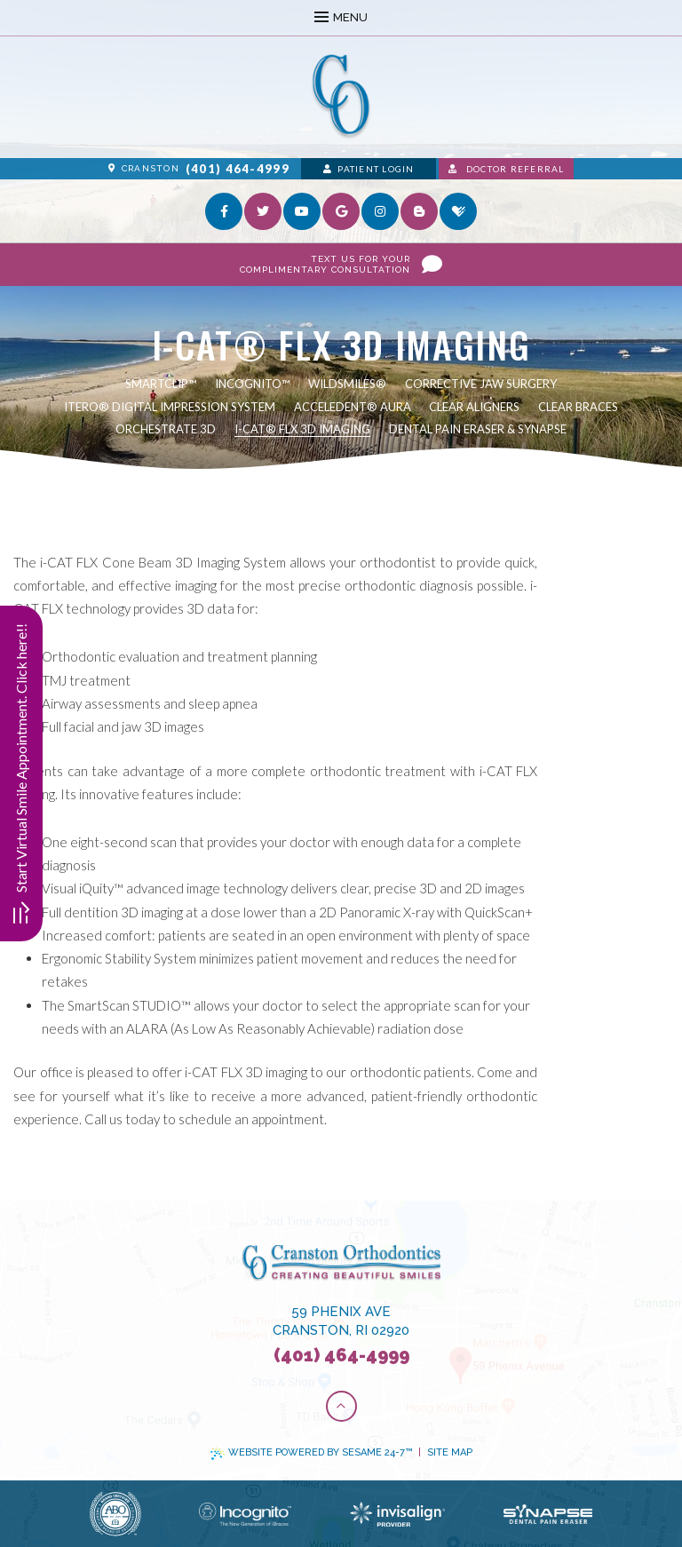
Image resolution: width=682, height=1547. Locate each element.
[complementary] (553, 1449)
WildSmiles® (347, 384)
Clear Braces (578, 407)
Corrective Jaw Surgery (481, 384)
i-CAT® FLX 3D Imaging (302, 429)
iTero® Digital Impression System (169, 407)
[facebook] (223, 211)
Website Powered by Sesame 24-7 (311, 1453)
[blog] (419, 211)
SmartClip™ (160, 384)
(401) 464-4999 (237, 169)
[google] (341, 211)
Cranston (143, 168)
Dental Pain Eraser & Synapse (478, 429)
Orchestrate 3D (165, 429)
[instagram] (380, 211)
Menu (341, 17)
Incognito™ (252, 384)
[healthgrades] (458, 211)
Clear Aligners (474, 407)
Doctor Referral (506, 168)
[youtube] (302, 211)
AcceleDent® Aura (352, 407)
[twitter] (263, 211)
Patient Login (369, 168)
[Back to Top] (341, 1406)
